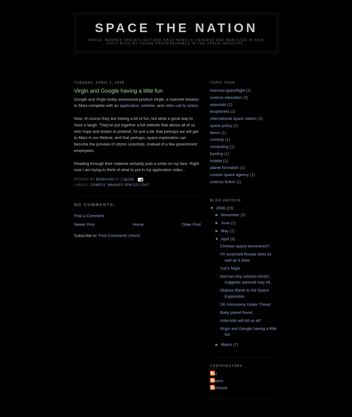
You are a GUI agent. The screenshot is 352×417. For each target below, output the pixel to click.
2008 (221, 208)
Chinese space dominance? (244, 246)
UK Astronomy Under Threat (245, 304)
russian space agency (229, 174)
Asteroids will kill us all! (240, 320)
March (227, 344)
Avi (214, 373)
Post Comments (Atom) (119, 235)
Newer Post (84, 224)
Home (138, 224)
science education (226, 97)
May (225, 231)
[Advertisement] (176, 66)
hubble (216, 160)
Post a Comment (89, 215)
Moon (215, 132)
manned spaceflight (128, 185)
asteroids (218, 104)
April (225, 239)
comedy (97, 185)
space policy (221, 125)
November (231, 215)
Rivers (217, 380)
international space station (233, 118)
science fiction (222, 181)
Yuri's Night (230, 268)
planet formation (224, 167)
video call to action (181, 105)
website (148, 105)
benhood (219, 387)
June (226, 223)
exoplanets (219, 111)
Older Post (191, 224)
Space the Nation (176, 28)
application (129, 105)
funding (216, 153)
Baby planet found (236, 312)
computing (219, 146)
